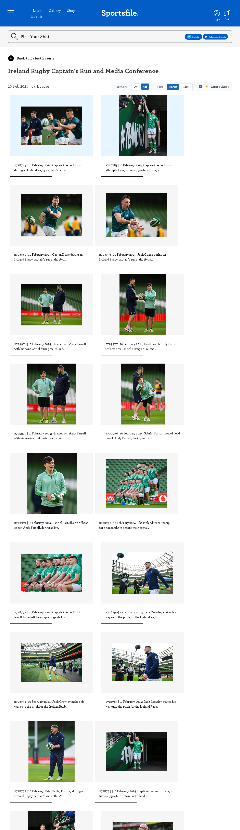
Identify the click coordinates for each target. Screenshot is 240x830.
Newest (173, 88)
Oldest (186, 88)
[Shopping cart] (226, 14)
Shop (71, 11)
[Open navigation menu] (11, 11)
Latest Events (37, 14)
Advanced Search (215, 38)
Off (145, 88)
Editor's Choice (214, 88)
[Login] (216, 14)
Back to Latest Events (31, 59)
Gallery (55, 11)
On (135, 88)
